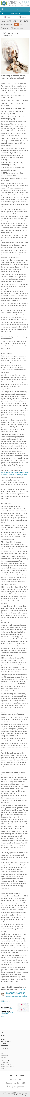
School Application (7, 24)
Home (3, 21)
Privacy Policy (21, 1095)
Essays (3, 1057)
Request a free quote (15, 9)
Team (21, 24)
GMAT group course (7, 1066)
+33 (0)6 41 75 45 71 (15, 13)
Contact (19, 28)
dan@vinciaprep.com (6, 1001)
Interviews (4, 1055)
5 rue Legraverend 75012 (7, 1008)
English (9, 17)
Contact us (21, 989)
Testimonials (5, 28)
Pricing (13, 28)
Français (23, 17)
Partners (4, 1048)
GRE (14, 21)
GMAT (9, 21)
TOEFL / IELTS (23, 21)
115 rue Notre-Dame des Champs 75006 (7, 1013)
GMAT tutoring (6, 1064)
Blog (16, 24)
